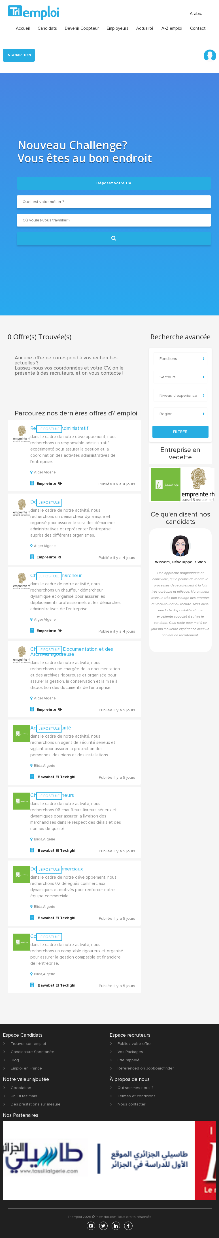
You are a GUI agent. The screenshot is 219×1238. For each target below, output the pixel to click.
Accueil (23, 28)
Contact (198, 28)
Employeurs (117, 28)
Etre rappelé (129, 1060)
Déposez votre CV (113, 183)
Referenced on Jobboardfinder (146, 1068)
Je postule (49, 429)
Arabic (196, 13)
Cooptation (21, 1087)
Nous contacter (131, 1104)
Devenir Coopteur (82, 28)
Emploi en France (26, 1068)
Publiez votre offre (134, 1043)
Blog (15, 1060)
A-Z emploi (171, 28)
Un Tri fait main (24, 1096)
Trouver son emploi (28, 1043)
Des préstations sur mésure (36, 1104)
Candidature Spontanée (32, 1051)
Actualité (145, 28)
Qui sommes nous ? (135, 1087)
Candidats (47, 28)
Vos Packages (130, 1051)
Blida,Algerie (42, 766)
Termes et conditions (137, 1096)
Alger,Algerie (43, 472)
